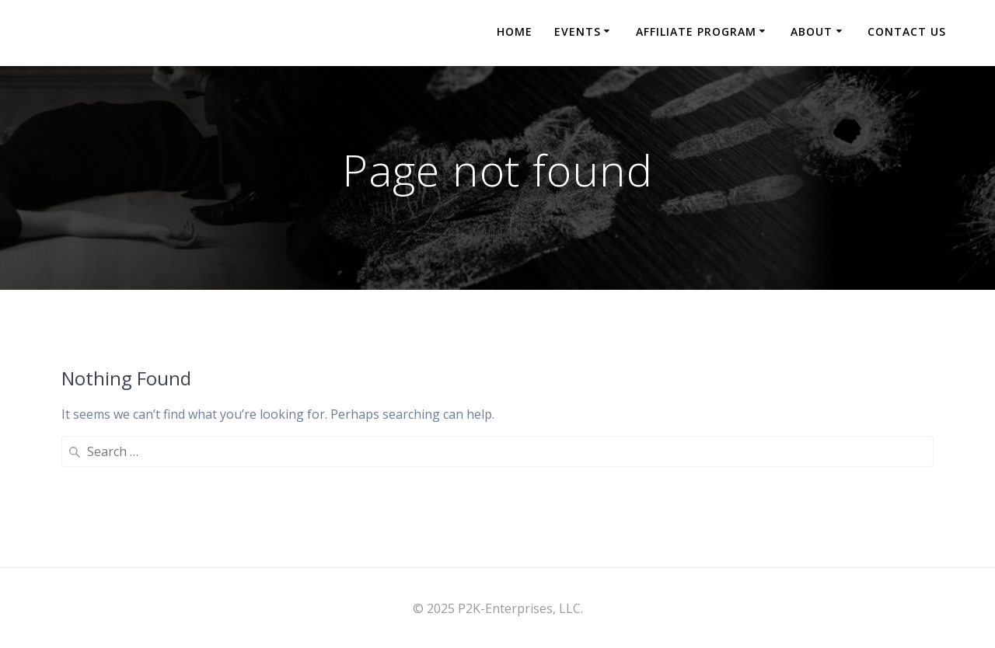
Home (514, 31)
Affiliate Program (696, 31)
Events (577, 31)
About (812, 31)
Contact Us (907, 31)
